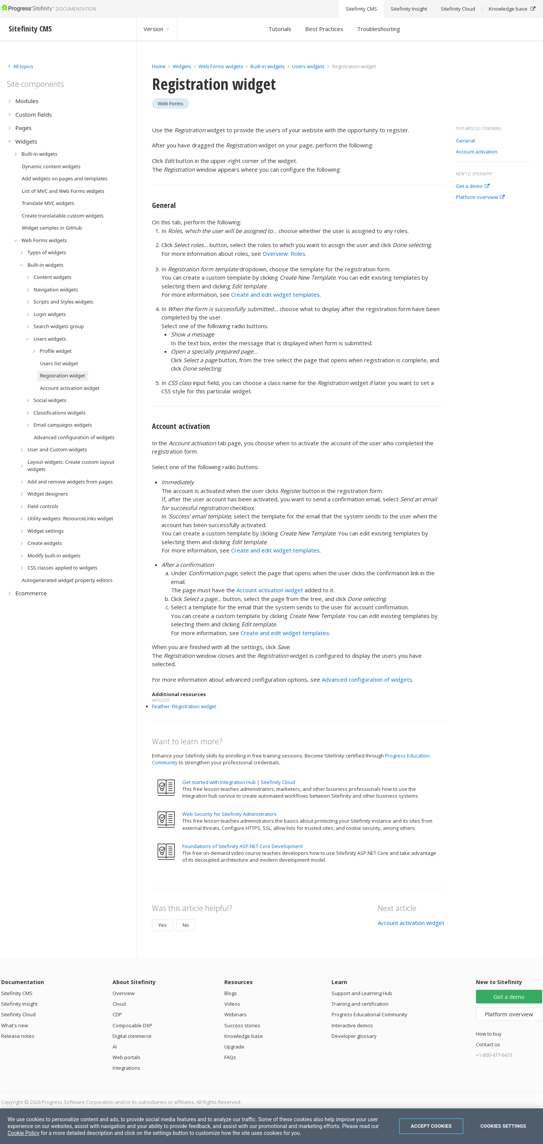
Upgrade (234, 1046)
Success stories (242, 1025)
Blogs (230, 993)
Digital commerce (132, 1036)
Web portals (127, 1057)
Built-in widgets (268, 66)
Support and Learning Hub (362, 993)
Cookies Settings (503, 1126)
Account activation (477, 152)
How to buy (489, 1033)
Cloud (119, 1003)
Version (157, 29)
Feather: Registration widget (184, 706)
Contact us (488, 1044)
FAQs (230, 1057)
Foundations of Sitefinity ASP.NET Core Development (242, 846)
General (465, 141)
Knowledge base (243, 1036)
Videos (232, 1003)
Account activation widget (269, 590)
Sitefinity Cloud (18, 1014)
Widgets (182, 66)
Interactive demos (352, 1025)
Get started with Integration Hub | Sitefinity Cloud (238, 782)
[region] (271, 1126)
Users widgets (309, 66)
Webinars (235, 1014)
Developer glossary (354, 1036)
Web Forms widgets (221, 66)
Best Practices (324, 29)
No (186, 925)
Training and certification (360, 1003)
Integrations (126, 1067)
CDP (117, 1014)
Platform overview (480, 197)
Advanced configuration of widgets (367, 679)
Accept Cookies (431, 1126)
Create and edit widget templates (275, 294)
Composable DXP (132, 1025)
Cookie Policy (23, 1133)
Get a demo (473, 186)
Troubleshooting (378, 29)
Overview (124, 993)
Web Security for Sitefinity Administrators (229, 814)
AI (115, 1046)
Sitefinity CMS (17, 993)
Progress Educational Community (369, 1014)
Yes (162, 925)
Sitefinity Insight (19, 1003)
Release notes (17, 1036)
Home (159, 66)
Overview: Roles (284, 253)
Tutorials (279, 29)
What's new (14, 1025)
